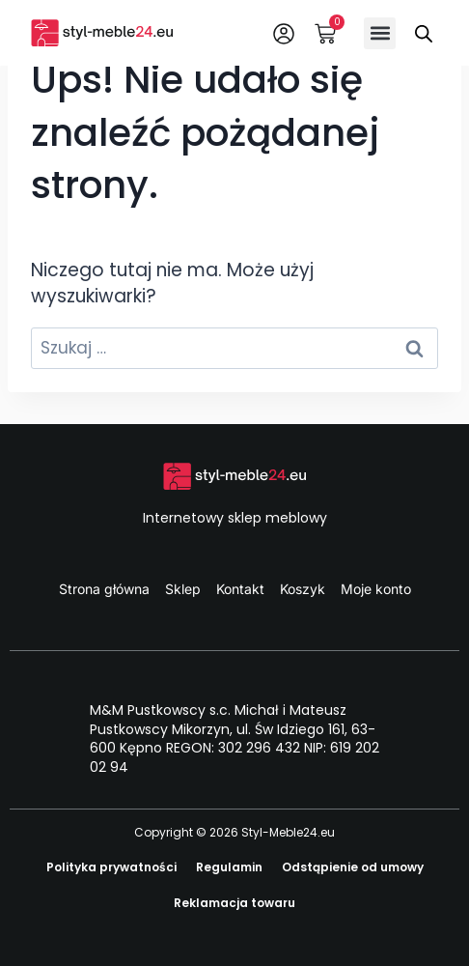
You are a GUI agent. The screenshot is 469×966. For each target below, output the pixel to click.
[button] (380, 33)
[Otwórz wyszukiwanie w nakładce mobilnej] (423, 33)
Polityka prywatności (111, 867)
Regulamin (229, 867)
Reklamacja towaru (234, 903)
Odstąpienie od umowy (353, 867)
